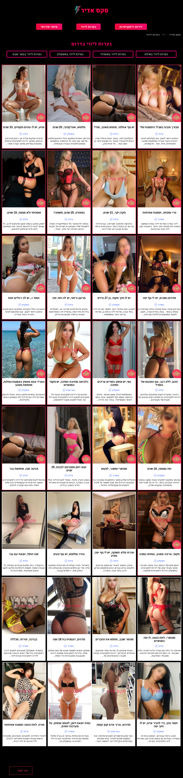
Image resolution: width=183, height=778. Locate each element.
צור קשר (22, 770)
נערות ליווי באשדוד (113, 54)
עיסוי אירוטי (49, 27)
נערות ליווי (88, 27)
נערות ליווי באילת (156, 54)
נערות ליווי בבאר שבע (27, 54)
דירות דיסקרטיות (130, 27)
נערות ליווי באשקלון (70, 54)
